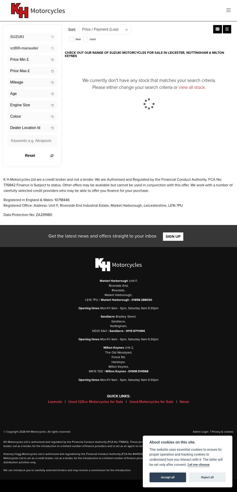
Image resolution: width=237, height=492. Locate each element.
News (184, 401)
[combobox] (32, 37)
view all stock (192, 87)
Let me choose (199, 465)
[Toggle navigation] (228, 10)
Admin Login (201, 431)
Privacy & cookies (223, 431)
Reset (39, 156)
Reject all (207, 477)
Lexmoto (55, 401)
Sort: (72, 30)
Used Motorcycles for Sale (151, 401)
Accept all (168, 477)
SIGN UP (173, 236)
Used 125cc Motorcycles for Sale (96, 401)
